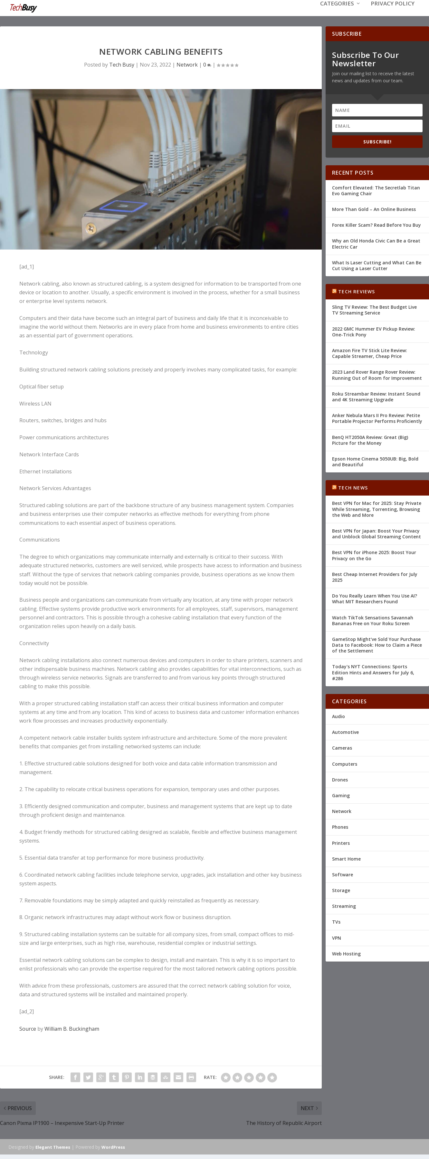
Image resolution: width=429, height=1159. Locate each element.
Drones (340, 779)
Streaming (344, 905)
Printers (341, 842)
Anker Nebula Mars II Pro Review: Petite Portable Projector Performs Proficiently (377, 418)
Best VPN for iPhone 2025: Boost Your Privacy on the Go (374, 555)
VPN (336, 937)
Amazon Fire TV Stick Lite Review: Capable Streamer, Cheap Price (369, 353)
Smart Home (346, 858)
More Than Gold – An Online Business (374, 208)
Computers (344, 763)
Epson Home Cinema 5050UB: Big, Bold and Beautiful (375, 461)
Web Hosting (346, 953)
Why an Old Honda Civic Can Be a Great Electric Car (376, 243)
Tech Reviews (356, 291)
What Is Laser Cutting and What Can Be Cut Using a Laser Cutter (376, 265)
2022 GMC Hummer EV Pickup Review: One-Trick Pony (373, 331)
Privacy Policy (393, 13)
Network (187, 64)
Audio (338, 716)
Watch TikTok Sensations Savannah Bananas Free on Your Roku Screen (372, 619)
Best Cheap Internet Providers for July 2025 (374, 576)
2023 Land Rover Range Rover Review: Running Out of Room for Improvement (377, 374)
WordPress (113, 1146)
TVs (336, 921)
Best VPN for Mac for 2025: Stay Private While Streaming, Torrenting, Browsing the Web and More (376, 508)
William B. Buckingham (71, 1028)
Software (342, 874)
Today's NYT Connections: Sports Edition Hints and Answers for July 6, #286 (373, 671)
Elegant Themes (52, 1146)
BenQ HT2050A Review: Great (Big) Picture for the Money (370, 439)
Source (27, 1028)
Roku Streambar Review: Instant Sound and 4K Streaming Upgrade (376, 396)
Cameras (342, 747)
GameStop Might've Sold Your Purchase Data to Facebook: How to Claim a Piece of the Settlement (377, 644)
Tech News (353, 487)
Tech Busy (121, 64)
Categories (337, 13)
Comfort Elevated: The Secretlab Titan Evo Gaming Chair (376, 190)
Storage (341, 890)
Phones (340, 826)
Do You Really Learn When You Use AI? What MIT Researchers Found (374, 598)
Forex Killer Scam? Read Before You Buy (376, 224)
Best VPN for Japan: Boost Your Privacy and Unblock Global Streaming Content (376, 533)
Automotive (345, 731)
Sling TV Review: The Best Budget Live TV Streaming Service (374, 309)
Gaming (341, 795)
